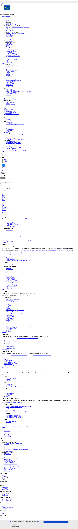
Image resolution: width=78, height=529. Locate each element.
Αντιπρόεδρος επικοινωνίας (10, 223)
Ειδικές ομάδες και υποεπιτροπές (11, 421)
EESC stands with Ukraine (10, 60)
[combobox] (17, 183)
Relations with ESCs (9, 62)
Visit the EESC (4, 488)
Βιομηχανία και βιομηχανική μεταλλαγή (12, 79)
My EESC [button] (4, 429)
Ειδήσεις (5, 356)
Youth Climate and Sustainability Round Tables (14, 283)
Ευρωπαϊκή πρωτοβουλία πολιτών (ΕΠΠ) (13, 56)
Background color (3, 180)
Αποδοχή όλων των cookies (49, 521)
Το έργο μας (4, 31)
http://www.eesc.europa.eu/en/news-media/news (19, 355)
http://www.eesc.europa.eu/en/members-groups (25, 374)
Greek (3, 193)
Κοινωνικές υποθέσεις (10, 85)
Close (11, 182)
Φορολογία (8, 320)
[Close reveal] (1, 185)
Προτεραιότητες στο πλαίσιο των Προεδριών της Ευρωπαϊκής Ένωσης (17, 27)
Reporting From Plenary (8, 109)
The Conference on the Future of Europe (12, 53)
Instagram (4, 160)
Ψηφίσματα (8, 37)
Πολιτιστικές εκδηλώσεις (10, 104)
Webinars (7, 101)
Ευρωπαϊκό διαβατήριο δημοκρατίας (12, 54)
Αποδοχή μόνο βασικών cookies (62, 521)
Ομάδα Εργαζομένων (9, 123)
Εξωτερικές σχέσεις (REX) (10, 138)
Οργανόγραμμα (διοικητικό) (11, 24)
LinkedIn (4, 159)
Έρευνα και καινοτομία (10, 82)
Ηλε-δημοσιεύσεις (9, 272)
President (3, 366)
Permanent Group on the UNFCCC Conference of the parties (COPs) (17, 150)
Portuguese (4, 207)
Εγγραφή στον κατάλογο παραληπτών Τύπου (11, 114)
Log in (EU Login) (7, 435)
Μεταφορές (8, 87)
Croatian (3, 200)
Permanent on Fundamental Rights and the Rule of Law (15, 147)
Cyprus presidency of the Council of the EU (13, 236)
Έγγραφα (5, 40)
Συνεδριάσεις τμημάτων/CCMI (9, 98)
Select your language (3, 183)
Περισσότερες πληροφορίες (6, 16)
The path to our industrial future (9, 465)
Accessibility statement (6, 508)
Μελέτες (7, 45)
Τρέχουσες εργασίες (9, 258)
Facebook (4, 161)
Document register (5, 493)
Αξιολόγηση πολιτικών (10, 271)
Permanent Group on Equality (11, 148)
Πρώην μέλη (8, 119)
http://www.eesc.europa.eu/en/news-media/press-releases (42, 355)
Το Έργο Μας (4, 476)
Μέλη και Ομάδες (5, 116)
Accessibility (2, 172)
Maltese (3, 204)
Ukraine (3, 151)
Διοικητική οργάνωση (8, 22)
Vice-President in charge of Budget (12, 19)
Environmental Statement (6, 500)
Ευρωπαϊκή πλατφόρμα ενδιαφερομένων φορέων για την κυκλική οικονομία (19, 91)
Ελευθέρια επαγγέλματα (10, 129)
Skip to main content (3, 0)
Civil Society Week (9, 49)
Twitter (4, 162)
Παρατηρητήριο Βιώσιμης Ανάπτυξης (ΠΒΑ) (13, 142)
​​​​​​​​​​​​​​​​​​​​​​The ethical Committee (10, 30)
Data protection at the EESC (7, 499)
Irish (3, 199)
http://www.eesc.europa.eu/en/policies (28, 295)
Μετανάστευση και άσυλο (10, 81)
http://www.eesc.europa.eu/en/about (22, 218)
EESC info (6, 108)
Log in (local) (6, 434)
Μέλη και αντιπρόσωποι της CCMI (12, 118)
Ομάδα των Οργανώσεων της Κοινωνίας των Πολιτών (15, 124)
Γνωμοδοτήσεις (8, 34)
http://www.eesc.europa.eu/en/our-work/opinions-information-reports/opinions (31, 250)
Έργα (7, 46)
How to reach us (5, 487)
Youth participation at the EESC (11, 93)
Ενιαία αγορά (8, 84)
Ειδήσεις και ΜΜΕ (5, 105)
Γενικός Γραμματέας (9, 23)
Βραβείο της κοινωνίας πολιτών (11, 51)
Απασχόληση (8, 72)
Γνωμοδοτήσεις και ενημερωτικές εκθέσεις (11, 32)
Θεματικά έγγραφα (9, 44)
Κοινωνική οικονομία (9, 130)
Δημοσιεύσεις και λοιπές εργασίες (9, 42)
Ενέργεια (7, 73)
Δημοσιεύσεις (8, 43)
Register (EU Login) (7, 436)
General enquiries (5, 489)
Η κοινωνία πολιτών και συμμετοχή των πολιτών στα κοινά (14, 48)
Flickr (3, 169)
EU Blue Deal (8, 94)
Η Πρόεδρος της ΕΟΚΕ (10, 222)
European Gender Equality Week (11, 92)
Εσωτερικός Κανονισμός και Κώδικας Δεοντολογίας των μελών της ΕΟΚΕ (18, 29)
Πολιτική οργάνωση (7, 17)
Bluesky (3, 165)
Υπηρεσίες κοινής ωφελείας (10, 83)
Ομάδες (5, 121)
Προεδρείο (8, 20)
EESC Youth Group (9, 149)
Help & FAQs (6, 433)
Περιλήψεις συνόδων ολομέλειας (11, 38)
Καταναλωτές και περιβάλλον (11, 126)
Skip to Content (5, 153)
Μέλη (5, 117)
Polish (3, 206)
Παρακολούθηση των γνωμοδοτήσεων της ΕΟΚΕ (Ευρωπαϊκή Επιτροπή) (18, 39)
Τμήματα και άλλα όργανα (6, 132)
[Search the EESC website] (13, 154)
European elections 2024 (10, 50)
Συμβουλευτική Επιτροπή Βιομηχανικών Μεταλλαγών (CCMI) (16, 139)
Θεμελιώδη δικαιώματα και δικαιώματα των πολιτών (14, 77)
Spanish (3, 195)
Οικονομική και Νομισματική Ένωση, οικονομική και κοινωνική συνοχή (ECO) (19, 134)
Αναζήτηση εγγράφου (10, 41)
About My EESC (7, 430)
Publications (4, 478)
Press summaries (7, 107)
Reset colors (8, 182)
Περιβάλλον (8, 75)
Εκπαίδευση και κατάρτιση (10, 71)
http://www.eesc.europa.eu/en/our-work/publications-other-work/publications (58, 250)
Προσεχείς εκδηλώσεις (10, 102)
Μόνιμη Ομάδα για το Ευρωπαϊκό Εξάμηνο (13, 146)
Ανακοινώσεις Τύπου (7, 106)
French (3, 198)
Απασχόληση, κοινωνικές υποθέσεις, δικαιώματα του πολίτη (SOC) (17, 136)
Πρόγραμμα (4, 96)
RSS (3, 513)
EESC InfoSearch (5, 495)
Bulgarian (4, 190)
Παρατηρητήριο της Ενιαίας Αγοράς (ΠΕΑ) (13, 141)
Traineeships (4, 518)
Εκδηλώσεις (8, 103)
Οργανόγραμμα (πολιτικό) (10, 21)
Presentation (10, 52)
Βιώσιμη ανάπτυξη (9, 319)
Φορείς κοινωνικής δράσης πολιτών (12, 128)
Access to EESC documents (6, 505)
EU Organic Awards (9, 58)
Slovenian (4, 210)
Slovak (3, 209)
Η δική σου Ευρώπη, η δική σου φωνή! (12, 55)
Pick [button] (16, 180)
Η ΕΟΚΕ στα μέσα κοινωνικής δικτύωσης (11, 112)
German (3, 192)
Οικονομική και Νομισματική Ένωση (12, 70)
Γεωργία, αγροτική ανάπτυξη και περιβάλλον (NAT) (14, 137)
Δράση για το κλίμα (9, 66)
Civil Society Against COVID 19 (11, 59)
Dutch (3, 205)
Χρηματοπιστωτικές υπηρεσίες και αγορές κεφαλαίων (15, 310)
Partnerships (8, 61)
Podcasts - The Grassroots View (9, 111)
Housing (7, 78)
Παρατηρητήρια (7, 140)
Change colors (3, 182)
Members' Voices (7, 110)
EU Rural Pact (8, 331)
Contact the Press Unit (8, 113)
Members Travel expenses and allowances (9, 506)
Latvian (3, 203)
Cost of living (8, 95)
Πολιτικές (4, 63)
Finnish (3, 197)
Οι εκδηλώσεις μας (7, 100)
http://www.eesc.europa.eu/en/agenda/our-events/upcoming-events (27, 338)
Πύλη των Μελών (9, 120)
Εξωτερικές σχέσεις (9, 309)
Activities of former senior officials (8, 507)
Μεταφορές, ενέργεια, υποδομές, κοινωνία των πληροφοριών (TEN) (17, 135)
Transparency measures (6, 504)
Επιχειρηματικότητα (9, 74)
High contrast (3, 173)
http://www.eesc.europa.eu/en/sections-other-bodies (16, 402)
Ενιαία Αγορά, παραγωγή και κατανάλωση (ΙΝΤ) (14, 407)
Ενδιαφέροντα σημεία (7, 88)
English (3, 194)
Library (3, 494)
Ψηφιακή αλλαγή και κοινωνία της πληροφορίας (14, 69)
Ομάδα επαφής (8, 145)
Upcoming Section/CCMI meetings (10, 99)
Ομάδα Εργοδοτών (9, 122)
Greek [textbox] (17, 183)
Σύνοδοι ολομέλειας (7, 97)
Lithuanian (4, 202)
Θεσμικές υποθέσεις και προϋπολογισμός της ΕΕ (14, 80)
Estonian (3, 196)
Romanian (4, 208)
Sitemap (3, 512)
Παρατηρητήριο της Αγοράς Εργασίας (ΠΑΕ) (13, 143)
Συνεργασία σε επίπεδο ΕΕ (10, 26)
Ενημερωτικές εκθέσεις (10, 35)
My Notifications (7, 431)
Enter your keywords (3, 154)
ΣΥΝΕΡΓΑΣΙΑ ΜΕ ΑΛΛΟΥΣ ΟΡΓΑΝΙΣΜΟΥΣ (12, 25)
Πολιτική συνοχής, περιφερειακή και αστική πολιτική (15, 67)
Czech (3, 191)
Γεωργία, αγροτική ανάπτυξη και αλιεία (12, 65)
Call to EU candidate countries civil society (13, 89)
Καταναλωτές (8, 68)
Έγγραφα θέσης (9, 36)
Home (3, 475)
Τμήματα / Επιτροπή (7, 133)
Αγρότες (7, 127)
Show (1, 483)
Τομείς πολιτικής (7, 64)
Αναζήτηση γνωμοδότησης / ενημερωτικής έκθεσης (15, 33)
